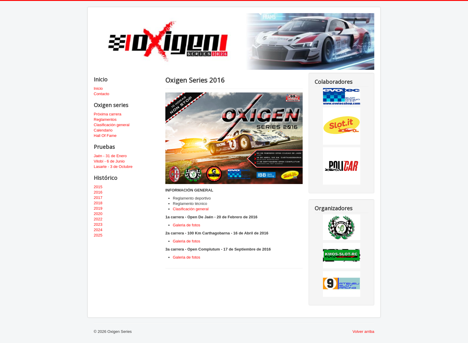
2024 (98, 230)
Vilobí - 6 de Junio (109, 161)
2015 (98, 187)
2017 (98, 197)
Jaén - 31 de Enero (110, 156)
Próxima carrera (107, 114)
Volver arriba (363, 331)
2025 (98, 235)
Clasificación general (112, 125)
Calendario (103, 130)
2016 (98, 192)
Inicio (98, 88)
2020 (98, 213)
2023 (98, 224)
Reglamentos (105, 119)
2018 (98, 203)
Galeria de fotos (186, 225)
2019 (98, 208)
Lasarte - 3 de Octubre (113, 166)
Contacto (101, 94)
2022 (98, 219)
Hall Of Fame (105, 135)
